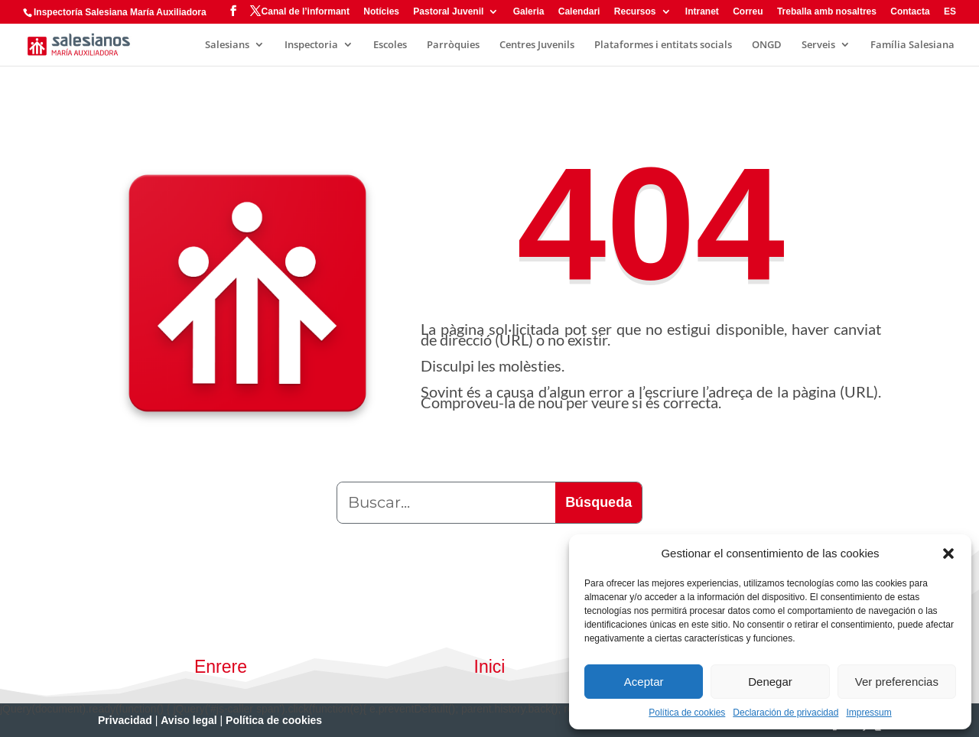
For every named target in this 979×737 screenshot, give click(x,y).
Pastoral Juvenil (448, 12)
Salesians (227, 45)
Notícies (381, 12)
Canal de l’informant (306, 12)
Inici (490, 667)
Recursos (635, 12)
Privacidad (125, 720)
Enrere (220, 667)
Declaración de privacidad (785, 712)
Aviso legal (188, 720)
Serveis (818, 45)
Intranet (702, 12)
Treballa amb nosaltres (827, 12)
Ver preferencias (896, 681)
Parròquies (453, 45)
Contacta (909, 12)
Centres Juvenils (536, 45)
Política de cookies (687, 712)
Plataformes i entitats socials (663, 45)
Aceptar (644, 681)
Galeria (529, 12)
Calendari (579, 12)
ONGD (767, 45)
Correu (748, 12)
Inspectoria (311, 45)
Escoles (390, 45)
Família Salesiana (912, 45)
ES (950, 12)
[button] (948, 553)
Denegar (770, 681)
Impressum (868, 712)
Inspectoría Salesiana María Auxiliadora (120, 12)
